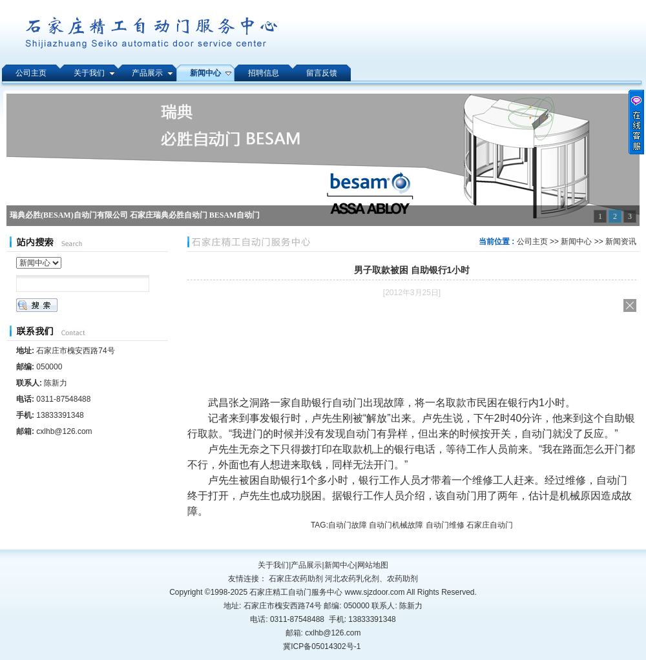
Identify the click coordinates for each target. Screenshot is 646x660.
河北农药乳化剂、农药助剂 (371, 578)
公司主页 (532, 241)
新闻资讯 (620, 241)
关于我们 (273, 565)
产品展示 (306, 565)
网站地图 (372, 565)
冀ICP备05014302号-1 (321, 646)
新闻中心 (576, 241)
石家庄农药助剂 (296, 578)
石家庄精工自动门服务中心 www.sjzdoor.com (327, 592)
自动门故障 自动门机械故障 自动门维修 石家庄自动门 (420, 525)
